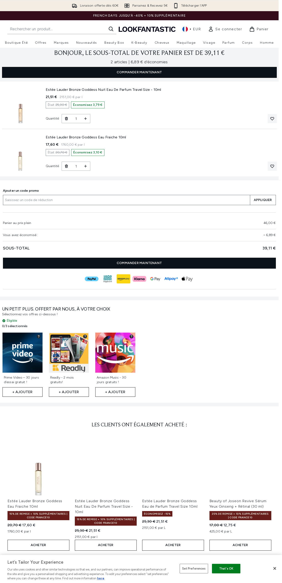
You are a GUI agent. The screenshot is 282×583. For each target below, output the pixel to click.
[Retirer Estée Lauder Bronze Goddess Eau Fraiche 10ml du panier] (66, 166)
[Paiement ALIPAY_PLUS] (171, 279)
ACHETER (38, 545)
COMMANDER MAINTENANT (139, 72)
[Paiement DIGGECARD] (108, 279)
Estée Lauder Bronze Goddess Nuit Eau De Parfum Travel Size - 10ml (104, 506)
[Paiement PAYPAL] (92, 279)
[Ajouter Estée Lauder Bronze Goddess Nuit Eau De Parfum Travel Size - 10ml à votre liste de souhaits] (272, 118)
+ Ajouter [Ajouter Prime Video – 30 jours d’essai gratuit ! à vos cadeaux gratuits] (22, 392)
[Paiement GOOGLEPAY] (155, 279)
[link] (225, 29)
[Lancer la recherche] (111, 29)
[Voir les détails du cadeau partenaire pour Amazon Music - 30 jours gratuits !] (131, 336)
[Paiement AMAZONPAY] (123, 279)
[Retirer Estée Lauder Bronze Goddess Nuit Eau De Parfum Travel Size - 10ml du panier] (66, 118)
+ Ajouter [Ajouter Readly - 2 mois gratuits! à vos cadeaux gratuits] (69, 392)
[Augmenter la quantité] (85, 118)
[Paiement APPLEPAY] (187, 279)
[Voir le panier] (259, 29)
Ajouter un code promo (21, 191)
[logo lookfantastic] (147, 29)
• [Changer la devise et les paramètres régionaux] (191, 29)
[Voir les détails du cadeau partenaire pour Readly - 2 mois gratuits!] (85, 336)
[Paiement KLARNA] (139, 279)
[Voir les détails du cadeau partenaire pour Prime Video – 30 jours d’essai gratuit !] (38, 336)
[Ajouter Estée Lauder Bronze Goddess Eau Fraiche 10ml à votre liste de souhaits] (272, 166)
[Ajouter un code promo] (126, 200)
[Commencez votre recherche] (61, 29)
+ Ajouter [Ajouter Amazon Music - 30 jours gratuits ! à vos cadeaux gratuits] (115, 392)
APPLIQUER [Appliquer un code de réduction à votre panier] (263, 200)
